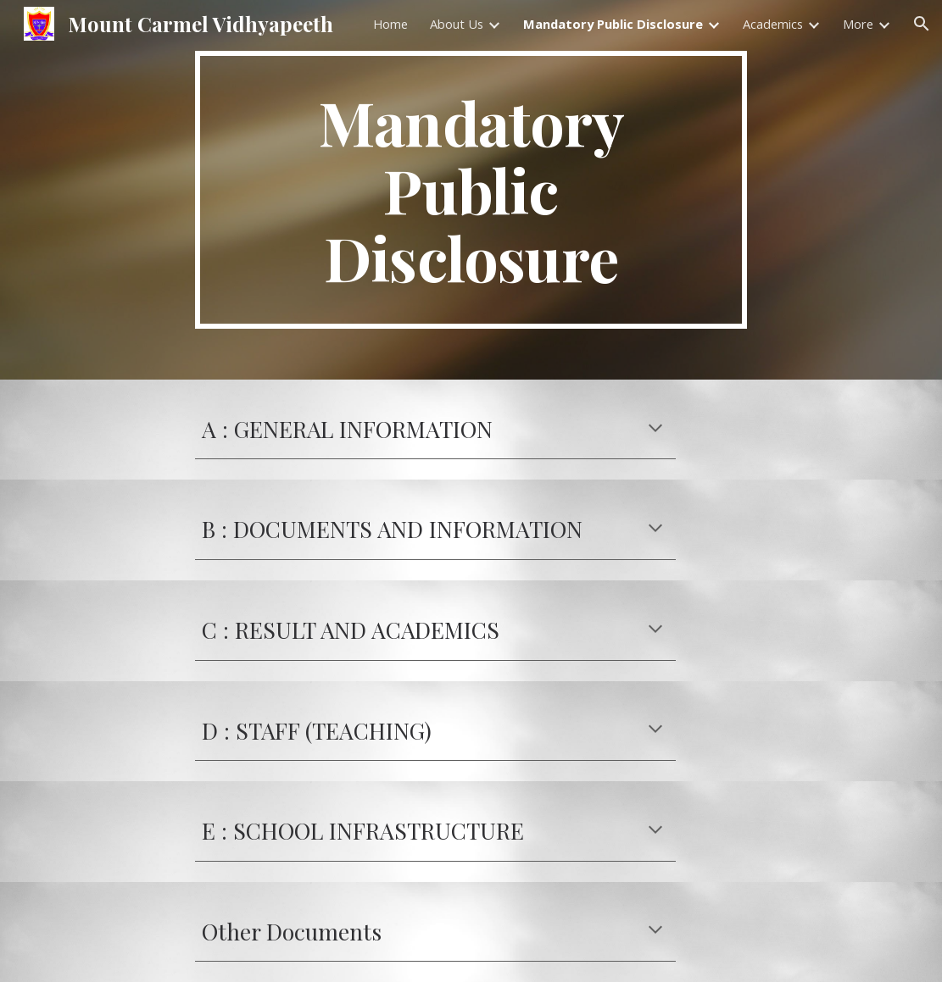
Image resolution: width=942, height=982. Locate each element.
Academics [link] (773, 23)
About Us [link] (456, 23)
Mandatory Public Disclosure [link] (613, 23)
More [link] (858, 23)
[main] (471, 190)
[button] (921, 23)
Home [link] (390, 23)
